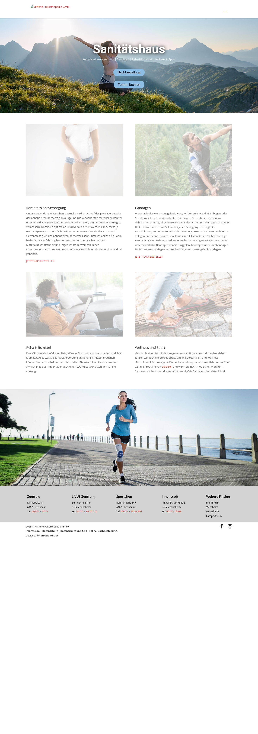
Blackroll (167, 366)
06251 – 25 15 (40, 511)
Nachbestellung (128, 72)
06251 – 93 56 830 (131, 511)
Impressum (33, 531)
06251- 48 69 (173, 511)
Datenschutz (50, 531)
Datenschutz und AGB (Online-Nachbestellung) (88, 531)
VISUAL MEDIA (49, 535)
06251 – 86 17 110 (87, 511)
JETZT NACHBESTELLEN (40, 261)
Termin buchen (129, 84)
